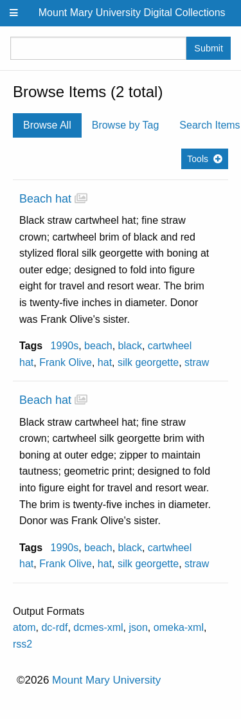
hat (105, 362)
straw (196, 362)
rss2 (22, 644)
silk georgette (148, 362)
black (130, 345)
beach (98, 345)
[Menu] (14, 13)
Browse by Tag (125, 125)
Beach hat (45, 198)
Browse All (47, 125)
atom (24, 627)
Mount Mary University (106, 680)
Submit (208, 48)
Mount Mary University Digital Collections (132, 12)
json (138, 627)
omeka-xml (179, 627)
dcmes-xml (98, 627)
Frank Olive (65, 362)
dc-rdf (54, 627)
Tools (197, 159)
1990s (65, 345)
